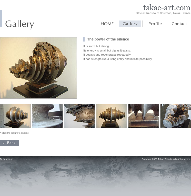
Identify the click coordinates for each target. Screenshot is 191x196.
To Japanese (6, 159)
